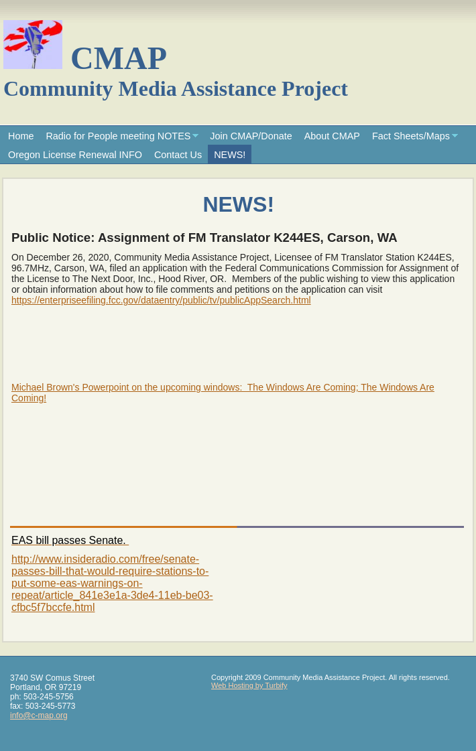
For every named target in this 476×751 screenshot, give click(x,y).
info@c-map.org (39, 715)
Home (21, 136)
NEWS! (229, 154)
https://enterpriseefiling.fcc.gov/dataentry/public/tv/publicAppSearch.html (161, 300)
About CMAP (332, 136)
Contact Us (178, 154)
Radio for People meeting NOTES (118, 136)
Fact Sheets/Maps (411, 136)
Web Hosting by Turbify (249, 685)
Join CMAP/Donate (251, 136)
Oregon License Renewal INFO (75, 154)
